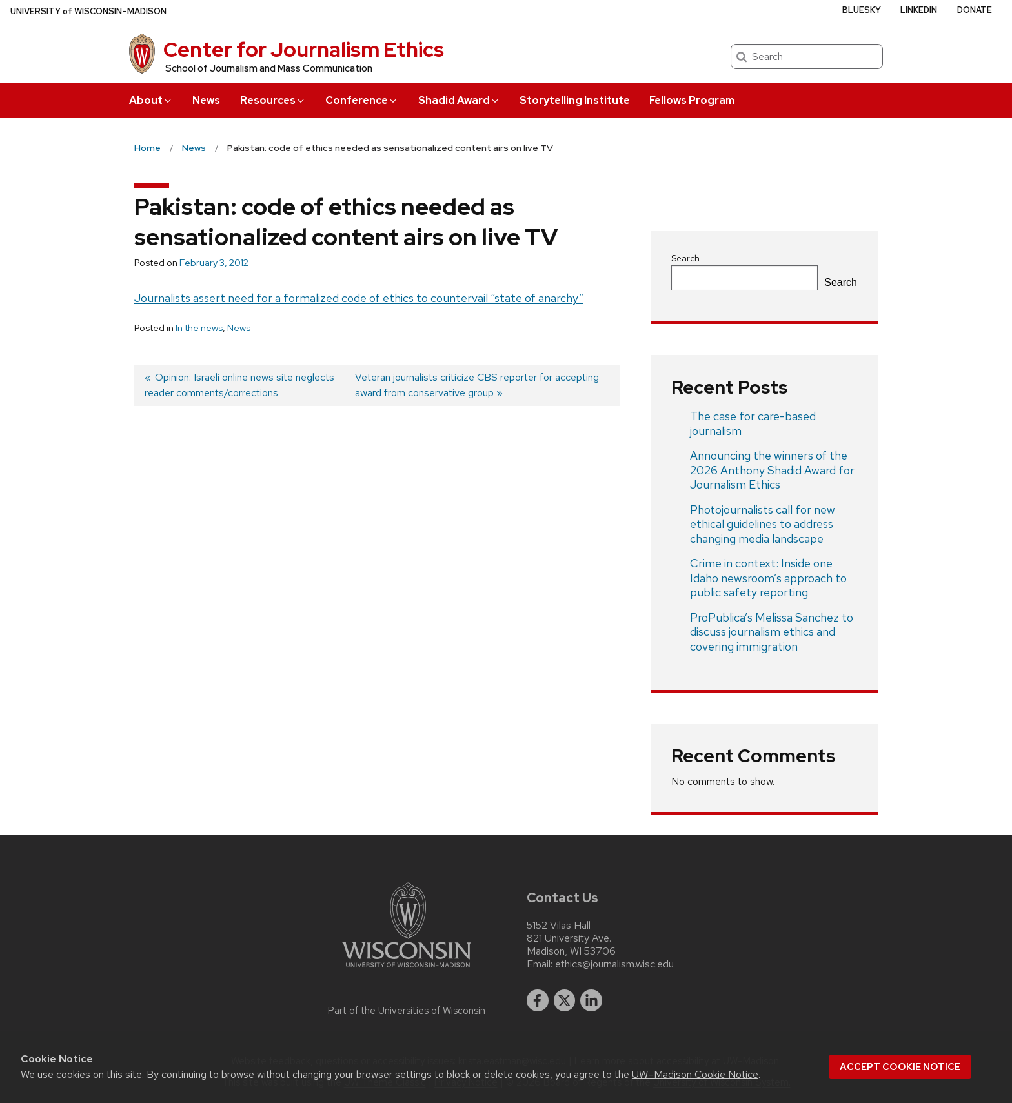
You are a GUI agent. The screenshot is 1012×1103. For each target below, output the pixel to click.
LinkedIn (918, 10)
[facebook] (538, 1000)
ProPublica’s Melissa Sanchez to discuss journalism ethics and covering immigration (771, 632)
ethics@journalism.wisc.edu (614, 964)
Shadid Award (459, 100)
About (151, 100)
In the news (199, 327)
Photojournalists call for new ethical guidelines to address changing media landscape (762, 524)
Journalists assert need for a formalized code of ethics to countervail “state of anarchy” (358, 297)
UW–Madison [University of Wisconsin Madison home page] (88, 11)
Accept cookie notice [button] (900, 1066)
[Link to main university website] (406, 970)
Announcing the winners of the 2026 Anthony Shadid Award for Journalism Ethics (772, 470)
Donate (974, 10)
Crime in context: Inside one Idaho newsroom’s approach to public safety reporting (768, 578)
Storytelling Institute (575, 100)
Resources (273, 100)
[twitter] (565, 1000)
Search (685, 258)
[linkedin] (591, 1000)
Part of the (406, 1010)
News (206, 100)
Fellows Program (691, 100)
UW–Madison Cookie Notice (695, 1074)
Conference (361, 100)
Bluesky (861, 10)
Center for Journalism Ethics (303, 49)
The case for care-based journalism (753, 423)
